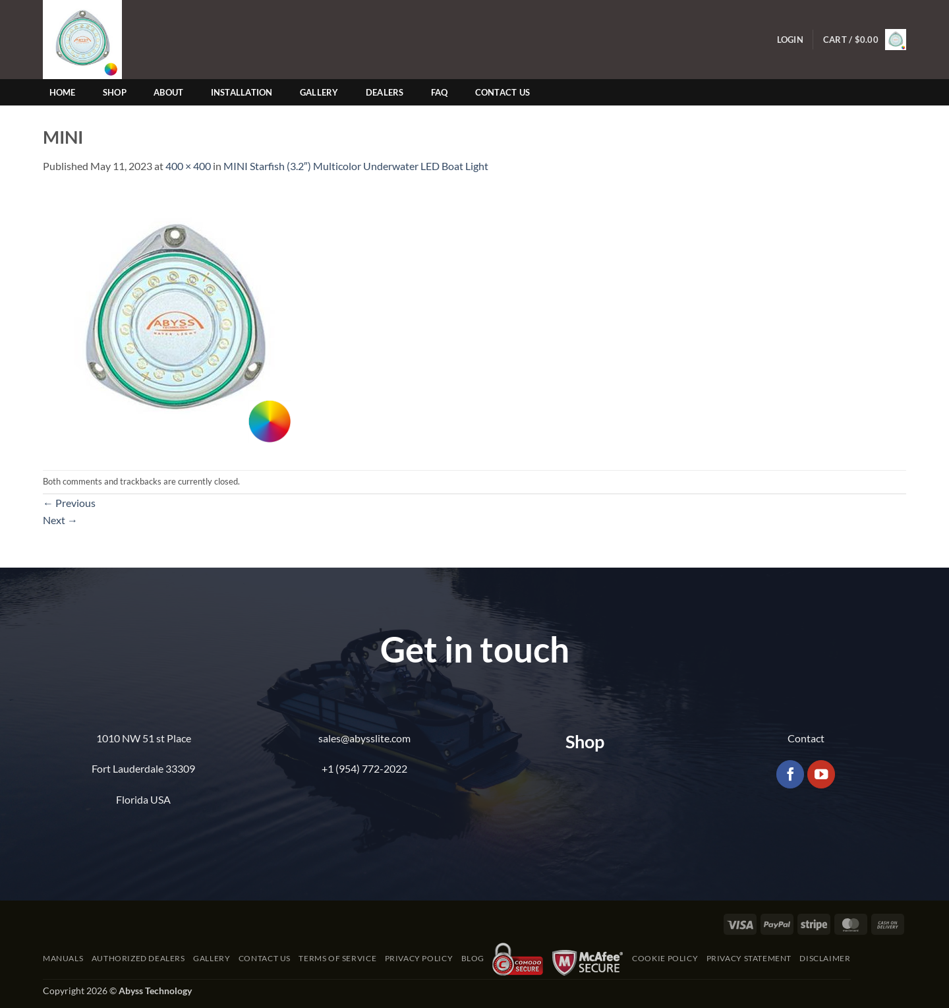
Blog (472, 958)
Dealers (385, 92)
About (168, 92)
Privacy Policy (419, 958)
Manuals (63, 958)
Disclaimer (824, 958)
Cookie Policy (665, 958)
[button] (790, 40)
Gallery (319, 92)
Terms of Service (337, 958)
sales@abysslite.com (364, 738)
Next (60, 520)
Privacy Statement (748, 958)
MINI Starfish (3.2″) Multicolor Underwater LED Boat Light (355, 166)
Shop (115, 92)
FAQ (439, 92)
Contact (806, 738)
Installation (242, 92)
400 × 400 (188, 166)
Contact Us (503, 92)
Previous (69, 502)
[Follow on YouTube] (821, 774)
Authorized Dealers (138, 958)
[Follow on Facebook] (790, 774)
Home (62, 92)
